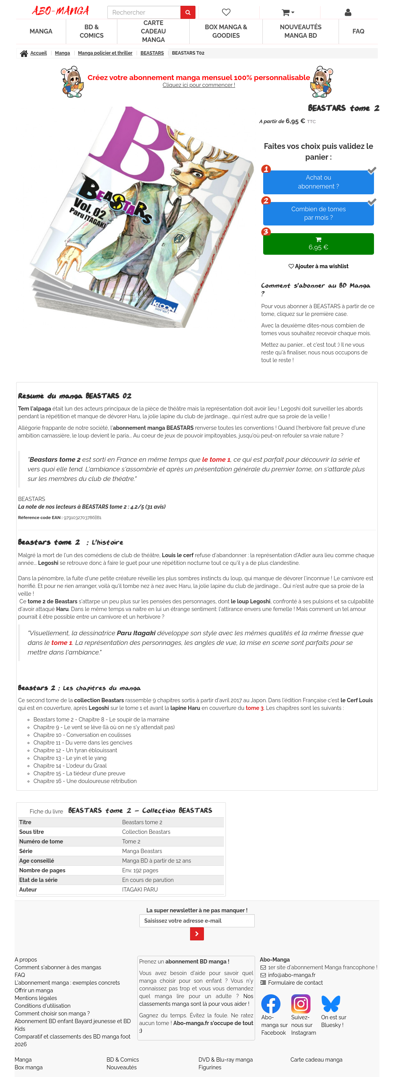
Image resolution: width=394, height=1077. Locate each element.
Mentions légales (36, 998)
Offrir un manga (34, 990)
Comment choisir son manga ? (52, 1013)
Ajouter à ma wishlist (319, 266)
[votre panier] (288, 12)
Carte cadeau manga (153, 31)
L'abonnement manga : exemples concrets (67, 983)
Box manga (29, 1067)
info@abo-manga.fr (292, 975)
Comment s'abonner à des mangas (58, 967)
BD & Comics (92, 31)
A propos (26, 960)
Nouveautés (122, 1067)
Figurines (210, 1067)
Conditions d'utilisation (42, 1006)
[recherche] (144, 12)
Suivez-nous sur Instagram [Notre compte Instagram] (303, 1017)
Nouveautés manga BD (300, 31)
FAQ (358, 31)
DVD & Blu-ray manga (226, 1060)
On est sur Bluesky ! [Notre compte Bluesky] (333, 1014)
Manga (41, 31)
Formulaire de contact (295, 983)
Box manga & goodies (226, 31)
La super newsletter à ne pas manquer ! (197, 923)
